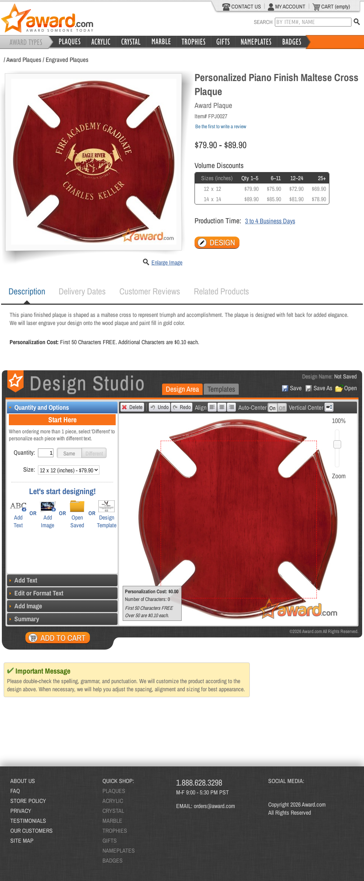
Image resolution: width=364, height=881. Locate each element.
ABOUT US (22, 781)
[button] (69, 453)
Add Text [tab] (22, 580)
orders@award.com (214, 806)
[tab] (27, 291)
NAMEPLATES (118, 850)
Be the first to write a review (220, 126)
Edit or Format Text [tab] (35, 593)
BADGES (112, 860)
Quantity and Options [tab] (38, 407)
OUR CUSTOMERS (31, 830)
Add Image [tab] (24, 606)
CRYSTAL (113, 811)
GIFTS (109, 840)
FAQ (15, 791)
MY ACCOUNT (286, 7)
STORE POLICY (28, 801)
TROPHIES (114, 830)
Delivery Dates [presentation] (82, 291)
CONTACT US (241, 7)
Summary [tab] (23, 618)
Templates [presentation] (221, 389)
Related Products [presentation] (221, 291)
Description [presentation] (26, 291)
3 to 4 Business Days (270, 221)
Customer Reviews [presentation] (149, 291)
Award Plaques (23, 59)
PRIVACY (20, 811)
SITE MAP (22, 840)
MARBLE (112, 821)
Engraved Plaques (67, 59)
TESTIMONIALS (28, 821)
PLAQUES (113, 791)
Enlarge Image (166, 262)
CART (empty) (331, 7)
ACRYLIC (112, 801)
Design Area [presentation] (182, 389)
